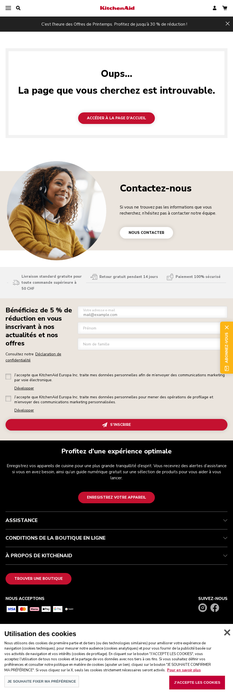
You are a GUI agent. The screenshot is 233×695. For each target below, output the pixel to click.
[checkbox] (8, 376)
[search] (18, 8)
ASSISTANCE (116, 520)
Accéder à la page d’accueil (116, 118)
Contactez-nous (156, 188)
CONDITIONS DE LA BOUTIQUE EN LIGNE (116, 538)
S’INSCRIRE (116, 425)
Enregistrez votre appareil (116, 497)
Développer (24, 388)
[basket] (224, 8)
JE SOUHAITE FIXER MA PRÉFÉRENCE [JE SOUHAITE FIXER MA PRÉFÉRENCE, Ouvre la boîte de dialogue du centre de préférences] (41, 685)
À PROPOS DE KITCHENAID (116, 556)
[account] (214, 8)
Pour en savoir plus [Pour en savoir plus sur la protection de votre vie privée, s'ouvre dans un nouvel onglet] (184, 674)
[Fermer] (227, 637)
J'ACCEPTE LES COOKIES (197, 687)
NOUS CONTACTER (146, 232)
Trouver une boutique (38, 578)
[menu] (8, 8)
